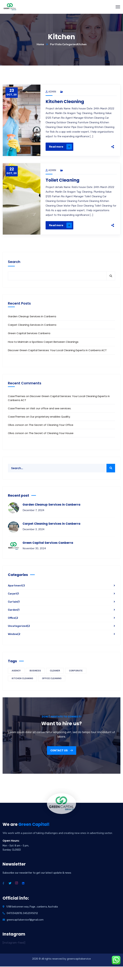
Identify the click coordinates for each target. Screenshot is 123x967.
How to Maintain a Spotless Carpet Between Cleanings (43, 342)
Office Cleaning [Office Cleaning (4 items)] (51, 679)
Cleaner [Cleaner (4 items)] (55, 671)
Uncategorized (19, 626)
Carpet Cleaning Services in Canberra (32, 325)
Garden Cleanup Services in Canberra (32, 316)
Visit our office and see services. (50, 409)
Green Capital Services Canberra (29, 334)
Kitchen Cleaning (66, 102)
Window (14, 634)
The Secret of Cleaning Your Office (51, 425)
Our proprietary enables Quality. (50, 417)
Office (13, 618)
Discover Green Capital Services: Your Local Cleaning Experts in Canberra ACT (57, 351)
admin (51, 91)
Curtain (14, 602)
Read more (60, 147)
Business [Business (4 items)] (35, 671)
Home (40, 44)
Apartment (16, 586)
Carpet (13, 594)
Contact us (61, 751)
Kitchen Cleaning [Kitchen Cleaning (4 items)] (22, 679)
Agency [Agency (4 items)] (16, 671)
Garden (13, 610)
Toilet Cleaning (63, 180)
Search (14, 262)
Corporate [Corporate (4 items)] (76, 671)
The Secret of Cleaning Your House (51, 433)
